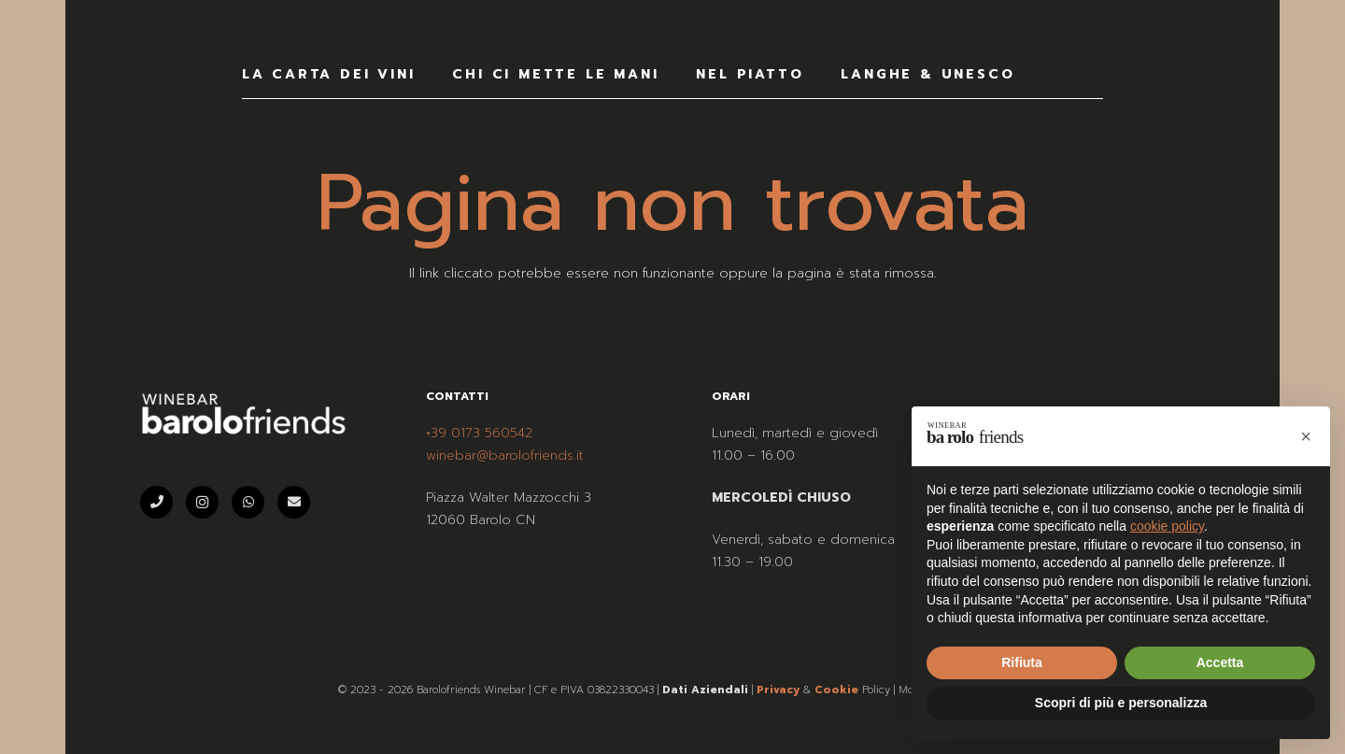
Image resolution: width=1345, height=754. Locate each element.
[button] (1306, 436)
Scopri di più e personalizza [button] (1121, 702)
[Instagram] (202, 502)
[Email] (293, 502)
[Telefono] (156, 502)
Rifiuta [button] (1021, 662)
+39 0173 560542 (479, 433)
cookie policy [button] (1167, 526)
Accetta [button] (1220, 662)
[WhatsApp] (248, 502)
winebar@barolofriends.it (505, 455)
